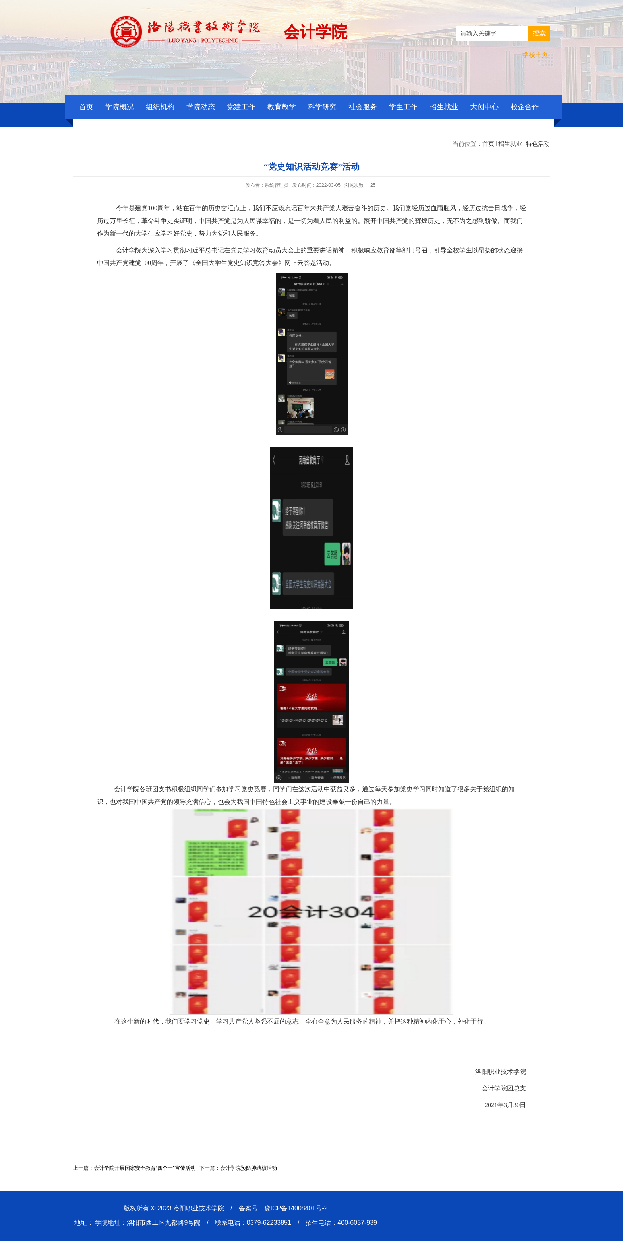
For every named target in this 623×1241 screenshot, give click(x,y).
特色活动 (538, 143)
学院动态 (200, 107)
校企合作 (525, 107)
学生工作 (403, 107)
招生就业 (444, 107)
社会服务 (362, 107)
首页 (86, 107)
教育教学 (281, 107)
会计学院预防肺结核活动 (248, 1168)
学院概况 (119, 107)
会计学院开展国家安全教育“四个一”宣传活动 (144, 1168)
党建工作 (241, 107)
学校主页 (535, 54)
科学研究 (322, 107)
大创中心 (484, 107)
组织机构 (160, 107)
